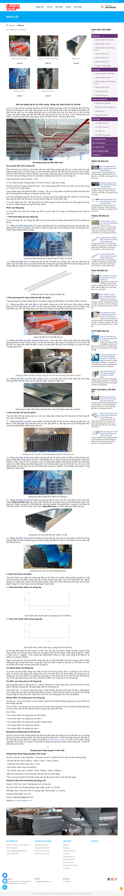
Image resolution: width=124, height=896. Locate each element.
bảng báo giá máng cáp (58, 739)
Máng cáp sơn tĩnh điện (19, 58)
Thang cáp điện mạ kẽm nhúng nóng (104, 82)
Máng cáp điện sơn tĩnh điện (104, 40)
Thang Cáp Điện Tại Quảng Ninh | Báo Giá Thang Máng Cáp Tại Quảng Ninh (108, 239)
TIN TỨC (49, 6)
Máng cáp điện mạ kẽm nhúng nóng (104, 49)
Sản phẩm (59, 6)
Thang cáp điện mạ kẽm (102, 77)
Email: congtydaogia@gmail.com (16, 851)
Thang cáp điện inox (101, 91)
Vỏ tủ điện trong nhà (101, 127)
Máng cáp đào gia (99, 161)
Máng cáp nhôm (19, 91)
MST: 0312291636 (12, 848)
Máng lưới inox (99, 111)
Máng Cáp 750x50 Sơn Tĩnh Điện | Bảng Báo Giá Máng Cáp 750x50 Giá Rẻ (108, 185)
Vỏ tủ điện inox (99, 131)
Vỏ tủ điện (96, 119)
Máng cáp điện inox (19, 500)
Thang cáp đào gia (100, 216)
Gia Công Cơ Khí (98, 147)
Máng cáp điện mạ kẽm (102, 44)
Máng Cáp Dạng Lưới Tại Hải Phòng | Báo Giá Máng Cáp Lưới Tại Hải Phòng (108, 433)
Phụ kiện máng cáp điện (102, 65)
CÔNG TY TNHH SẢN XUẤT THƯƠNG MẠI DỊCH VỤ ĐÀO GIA (98, 1)
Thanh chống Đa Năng (100, 151)
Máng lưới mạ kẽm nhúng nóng (104, 107)
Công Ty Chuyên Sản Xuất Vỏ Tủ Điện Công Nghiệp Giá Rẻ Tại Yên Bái (108, 338)
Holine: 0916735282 (12, 854)
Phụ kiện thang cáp (101, 95)
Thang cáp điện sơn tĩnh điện (104, 73)
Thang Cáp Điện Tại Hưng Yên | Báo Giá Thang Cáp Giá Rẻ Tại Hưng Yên (109, 223)
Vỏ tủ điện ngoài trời (101, 123)
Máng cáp (20, 25)
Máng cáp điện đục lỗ (101, 62)
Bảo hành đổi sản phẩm (42, 854)
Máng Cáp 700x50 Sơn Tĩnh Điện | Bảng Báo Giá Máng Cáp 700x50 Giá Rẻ (108, 201)
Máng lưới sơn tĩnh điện (102, 103)
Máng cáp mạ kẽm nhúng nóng (48, 58)
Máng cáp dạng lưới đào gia (103, 390)
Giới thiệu (78, 6)
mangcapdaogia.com (23, 800)
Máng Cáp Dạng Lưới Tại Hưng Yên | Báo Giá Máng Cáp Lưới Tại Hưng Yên (108, 399)
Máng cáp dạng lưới (99, 99)
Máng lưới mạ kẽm (100, 115)
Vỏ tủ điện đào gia (100, 331)
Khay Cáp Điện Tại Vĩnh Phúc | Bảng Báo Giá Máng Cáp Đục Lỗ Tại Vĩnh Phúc (108, 296)
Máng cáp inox (76, 58)
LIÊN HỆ (68, 6)
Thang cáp (96, 70)
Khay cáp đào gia (99, 270)
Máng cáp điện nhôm (101, 54)
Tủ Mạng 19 (96, 155)
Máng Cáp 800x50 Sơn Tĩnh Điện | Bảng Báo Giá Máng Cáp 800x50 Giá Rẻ (108, 168)
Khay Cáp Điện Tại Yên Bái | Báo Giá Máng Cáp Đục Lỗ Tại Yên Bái (108, 278)
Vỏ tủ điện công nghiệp (102, 135)
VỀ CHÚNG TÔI (11, 841)
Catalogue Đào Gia (99, 139)
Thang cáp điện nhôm (101, 87)
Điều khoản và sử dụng (42, 851)
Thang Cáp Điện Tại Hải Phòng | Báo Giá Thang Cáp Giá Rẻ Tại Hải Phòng (108, 256)
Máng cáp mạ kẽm (48, 91)
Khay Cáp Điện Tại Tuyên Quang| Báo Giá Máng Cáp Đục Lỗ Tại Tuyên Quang (108, 314)
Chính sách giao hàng (41, 845)
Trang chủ (40, 6)
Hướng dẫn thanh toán (42, 848)
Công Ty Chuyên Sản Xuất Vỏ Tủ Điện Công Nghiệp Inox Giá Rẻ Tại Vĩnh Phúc (108, 356)
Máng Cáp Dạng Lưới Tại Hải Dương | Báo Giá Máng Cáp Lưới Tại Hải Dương (108, 415)
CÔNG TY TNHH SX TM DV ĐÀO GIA (17, 845)
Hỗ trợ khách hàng (43, 841)
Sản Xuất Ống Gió (98, 143)
